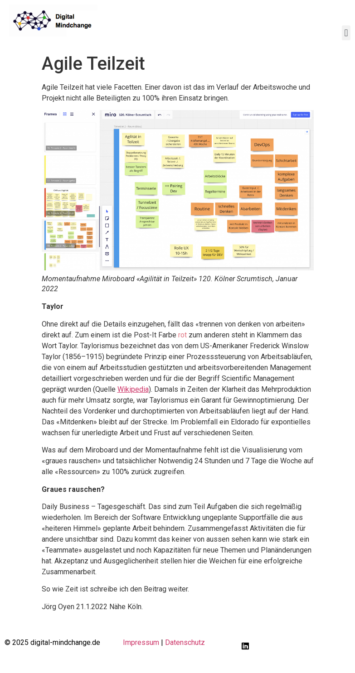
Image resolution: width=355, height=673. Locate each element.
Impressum (141, 642)
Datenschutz (185, 642)
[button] (346, 32)
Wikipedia (133, 389)
